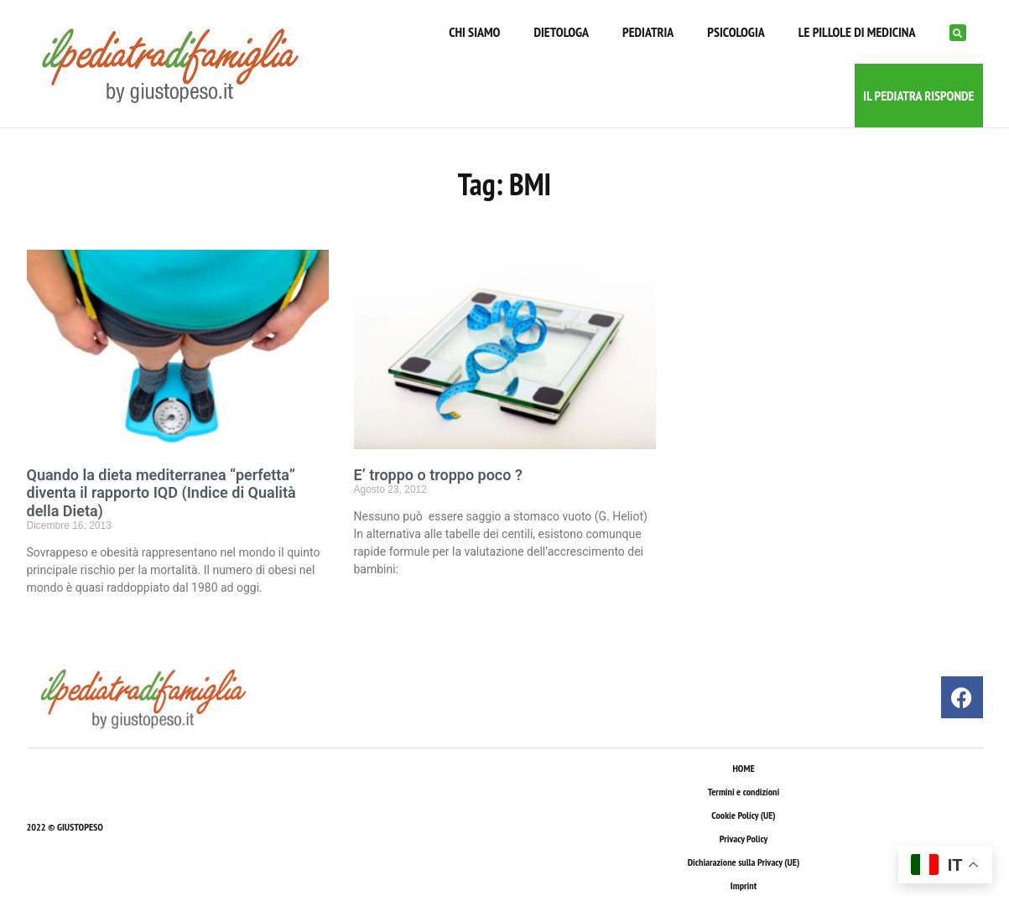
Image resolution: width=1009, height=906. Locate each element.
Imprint (744, 885)
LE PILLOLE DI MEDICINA (857, 31)
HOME (743, 768)
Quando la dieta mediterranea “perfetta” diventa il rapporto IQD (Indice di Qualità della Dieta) (161, 493)
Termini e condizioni (743, 791)
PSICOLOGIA (735, 31)
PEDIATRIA (648, 31)
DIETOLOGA (561, 31)
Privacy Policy (743, 838)
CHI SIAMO (474, 31)
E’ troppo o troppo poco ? (438, 475)
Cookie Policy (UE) (743, 815)
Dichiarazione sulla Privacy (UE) (744, 862)
